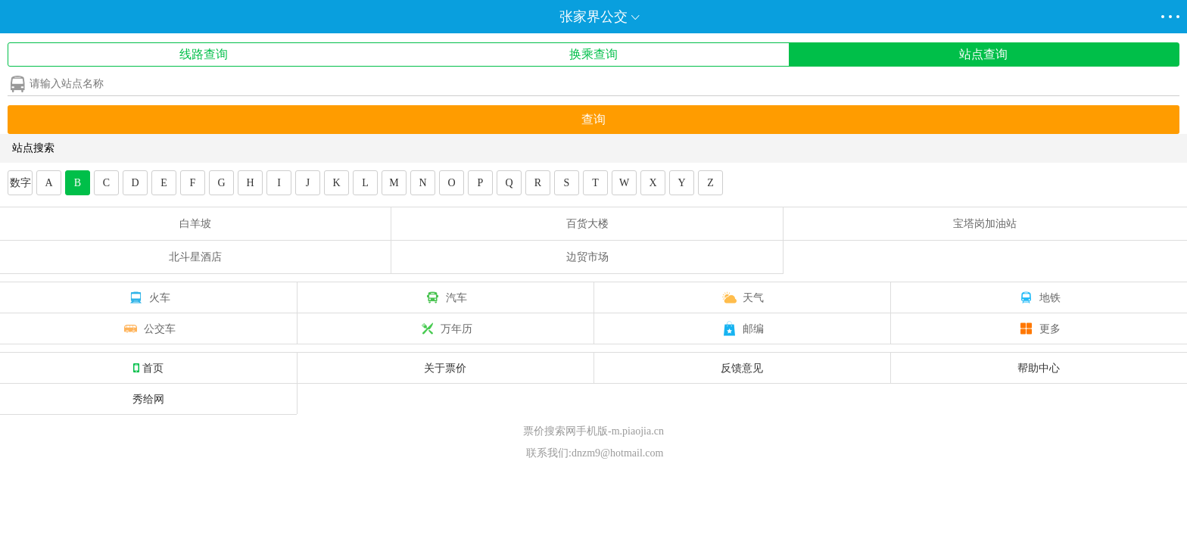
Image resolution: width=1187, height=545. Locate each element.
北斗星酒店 (195, 257)
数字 (20, 182)
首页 (148, 368)
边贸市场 (587, 257)
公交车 (148, 328)
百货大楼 (587, 223)
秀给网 (148, 399)
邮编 (742, 328)
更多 (1039, 328)
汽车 (445, 297)
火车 (148, 297)
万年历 (445, 328)
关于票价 (445, 368)
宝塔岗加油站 (985, 223)
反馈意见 (742, 368)
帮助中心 (1038, 368)
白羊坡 (195, 223)
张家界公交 (593, 16)
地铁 (1039, 297)
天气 (742, 297)
